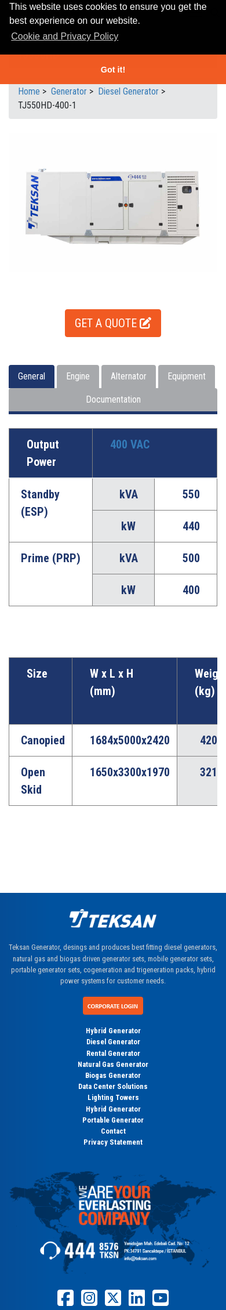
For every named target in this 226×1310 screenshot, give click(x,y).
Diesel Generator (113, 1041)
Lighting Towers (113, 1097)
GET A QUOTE (113, 323)
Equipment (186, 376)
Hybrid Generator (113, 1030)
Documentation (113, 399)
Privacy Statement (113, 1142)
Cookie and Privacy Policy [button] (64, 36)
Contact (113, 1131)
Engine (78, 376)
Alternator (129, 376)
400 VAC (130, 444)
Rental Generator (113, 1053)
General (31, 376)
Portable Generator (113, 1120)
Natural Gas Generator (113, 1064)
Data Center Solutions (113, 1086)
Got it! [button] (113, 69)
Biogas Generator (113, 1075)
